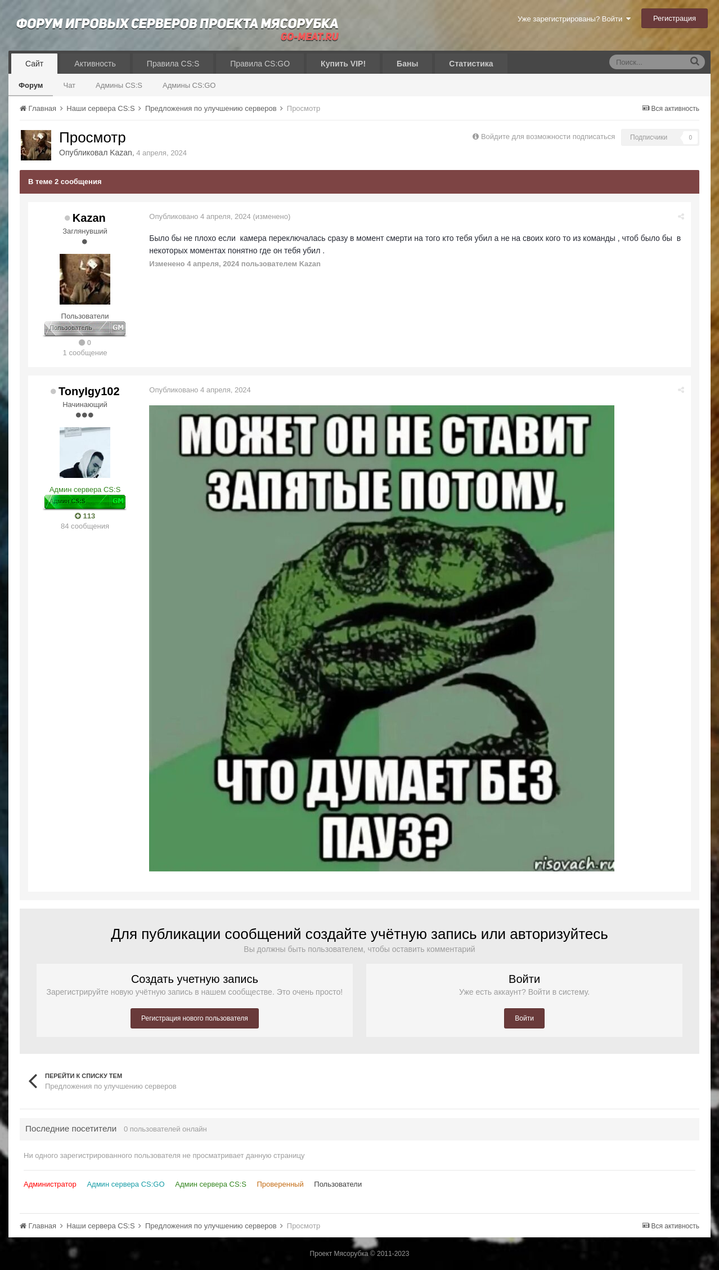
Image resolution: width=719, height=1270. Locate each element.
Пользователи (338, 1184)
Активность (95, 63)
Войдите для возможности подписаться (548, 136)
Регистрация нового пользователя (194, 1018)
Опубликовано (200, 216)
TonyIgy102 (89, 391)
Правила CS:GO (260, 63)
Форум (31, 85)
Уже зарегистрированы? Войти (574, 19)
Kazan (121, 152)
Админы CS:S (119, 85)
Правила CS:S (173, 63)
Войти (524, 1018)
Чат (69, 85)
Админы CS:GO (189, 85)
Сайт (34, 63)
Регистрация (674, 18)
